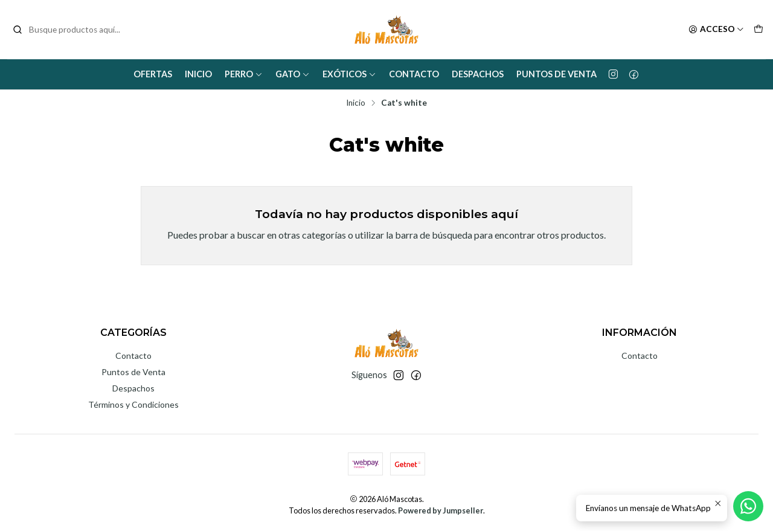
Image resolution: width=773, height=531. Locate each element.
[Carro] (758, 29)
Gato (292, 74)
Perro (244, 74)
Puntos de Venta (556, 74)
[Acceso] (716, 29)
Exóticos (349, 74)
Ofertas (152, 74)
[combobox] (73, 30)
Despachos (478, 74)
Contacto (414, 74)
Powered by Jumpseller (440, 510)
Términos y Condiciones (133, 404)
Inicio (198, 74)
